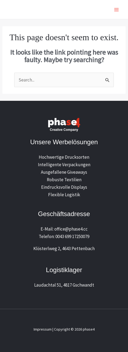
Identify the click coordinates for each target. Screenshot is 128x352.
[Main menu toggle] (117, 9)
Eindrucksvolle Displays (64, 187)
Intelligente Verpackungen (64, 165)
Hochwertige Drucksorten (64, 157)
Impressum (43, 329)
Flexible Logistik (64, 195)
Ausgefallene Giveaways (64, 172)
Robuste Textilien (64, 180)
